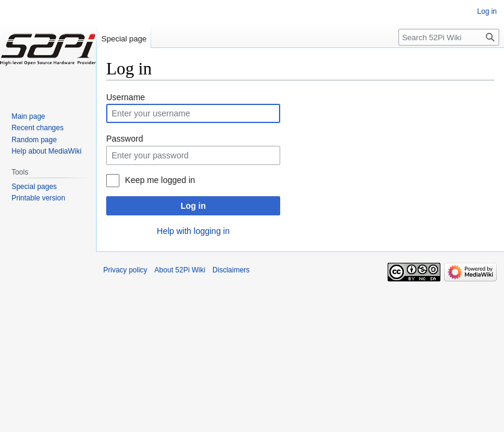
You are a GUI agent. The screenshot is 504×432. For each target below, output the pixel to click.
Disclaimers (231, 270)
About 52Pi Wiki (179, 270)
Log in (193, 206)
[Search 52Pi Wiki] (448, 37)
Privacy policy (125, 270)
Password (124, 138)
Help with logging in (193, 231)
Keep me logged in (160, 180)
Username (125, 97)
